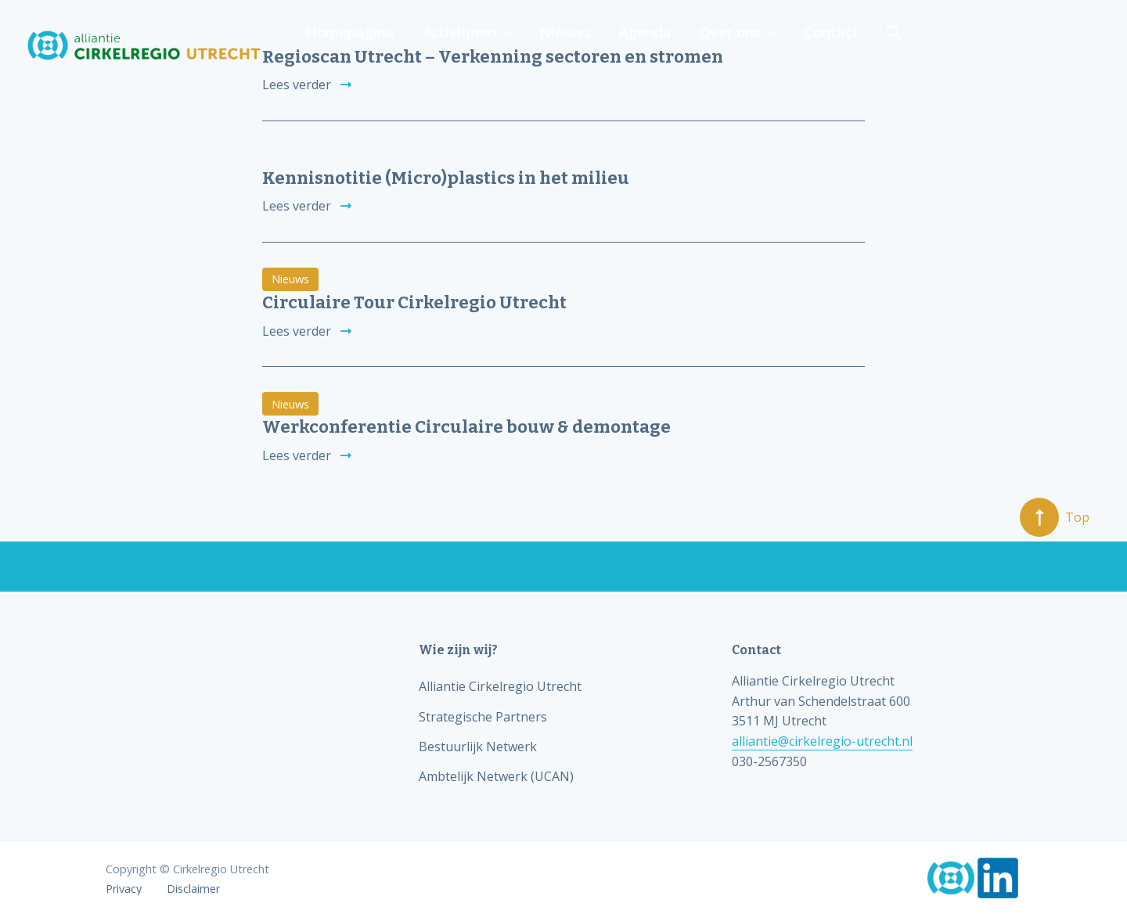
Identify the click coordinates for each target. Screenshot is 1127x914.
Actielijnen (677, 45)
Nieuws (779, 45)
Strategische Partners (483, 716)
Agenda (856, 45)
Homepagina (571, 45)
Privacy (124, 888)
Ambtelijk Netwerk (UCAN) (496, 776)
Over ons (938, 45)
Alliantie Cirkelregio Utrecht (500, 686)
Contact (1036, 45)
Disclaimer (193, 888)
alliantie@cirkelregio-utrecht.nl (822, 741)
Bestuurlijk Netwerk (478, 746)
